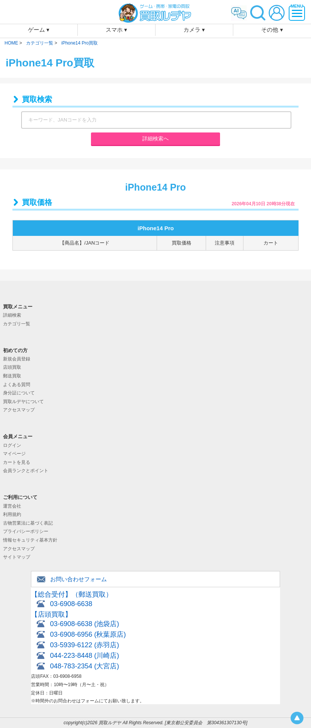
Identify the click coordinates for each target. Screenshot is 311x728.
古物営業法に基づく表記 (28, 523)
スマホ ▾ (116, 29)
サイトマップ (16, 557)
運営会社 (12, 506)
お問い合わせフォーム (78, 579)
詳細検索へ (155, 138)
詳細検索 (12, 315)
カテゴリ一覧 (16, 323)
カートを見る (16, 462)
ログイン (12, 445)
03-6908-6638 (71, 604)
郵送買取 (12, 376)
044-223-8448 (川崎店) (84, 655)
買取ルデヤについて (23, 401)
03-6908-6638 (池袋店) (84, 624)
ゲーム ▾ (38, 29)
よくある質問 (16, 384)
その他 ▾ (272, 29)
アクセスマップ (19, 409)
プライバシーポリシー (25, 531)
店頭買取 (12, 367)
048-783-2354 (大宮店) (84, 666)
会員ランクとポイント (25, 470)
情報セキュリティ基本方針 (30, 540)
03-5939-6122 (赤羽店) (84, 645)
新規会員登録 (16, 359)
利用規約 (12, 514)
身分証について (19, 393)
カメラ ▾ (194, 29)
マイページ (14, 453)
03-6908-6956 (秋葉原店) (88, 634)
